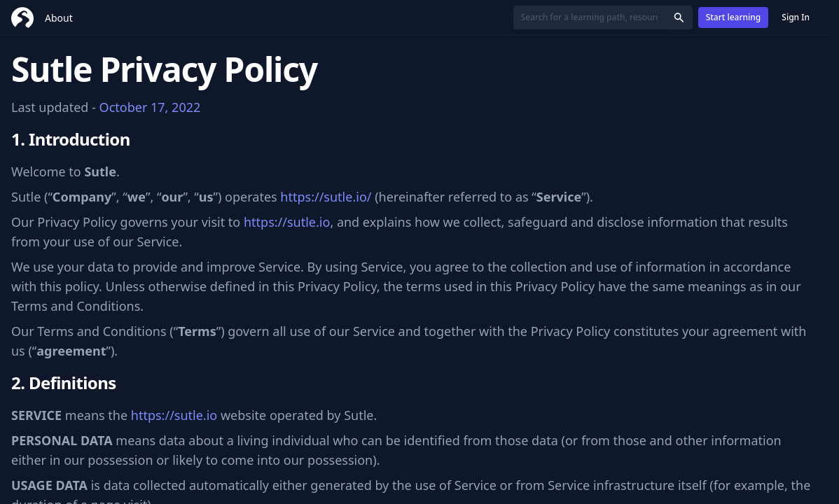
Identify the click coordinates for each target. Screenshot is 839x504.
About (59, 17)
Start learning (733, 17)
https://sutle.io (287, 222)
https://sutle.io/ (325, 196)
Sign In (796, 17)
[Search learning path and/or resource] (589, 17)
